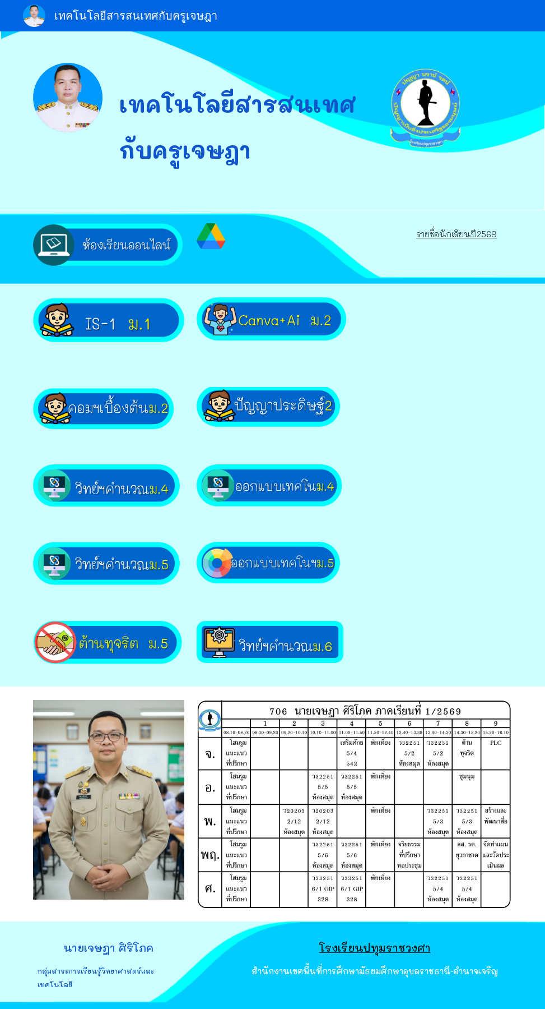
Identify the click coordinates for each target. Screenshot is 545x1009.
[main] (252, 120)
